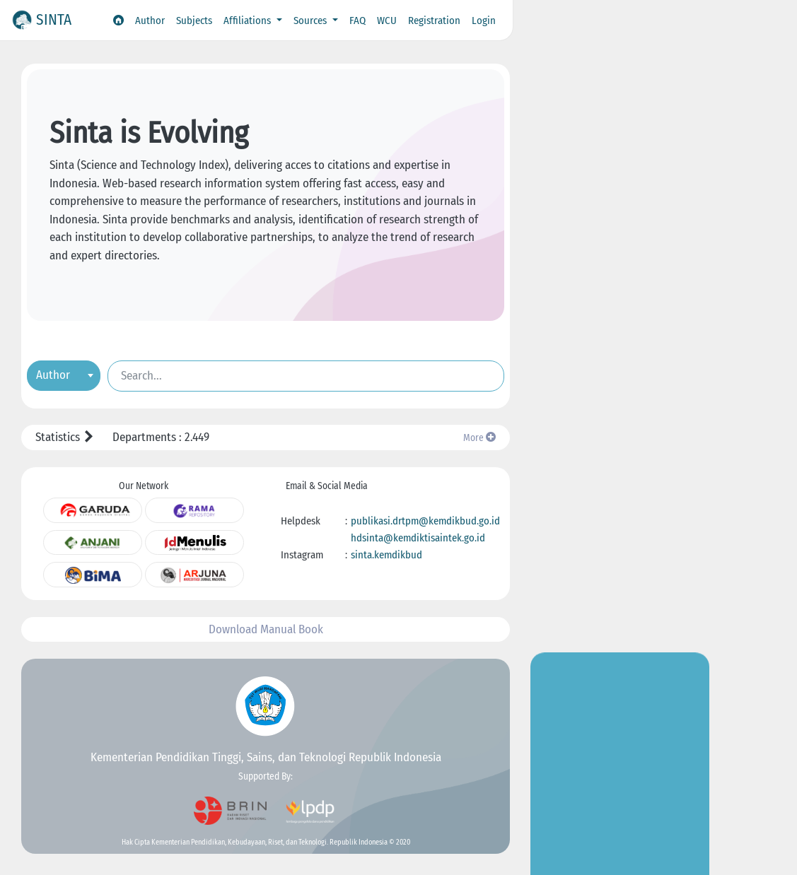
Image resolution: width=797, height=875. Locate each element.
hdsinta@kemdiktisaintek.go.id (418, 538)
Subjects (194, 20)
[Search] (305, 376)
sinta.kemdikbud (386, 554)
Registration (434, 20)
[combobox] (63, 375)
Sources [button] (311, 20)
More (479, 438)
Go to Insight (620, 297)
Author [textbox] (53, 375)
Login (484, 20)
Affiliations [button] (248, 20)
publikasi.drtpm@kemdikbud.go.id (425, 521)
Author (150, 20)
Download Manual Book (266, 629)
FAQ (357, 20)
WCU (387, 20)
